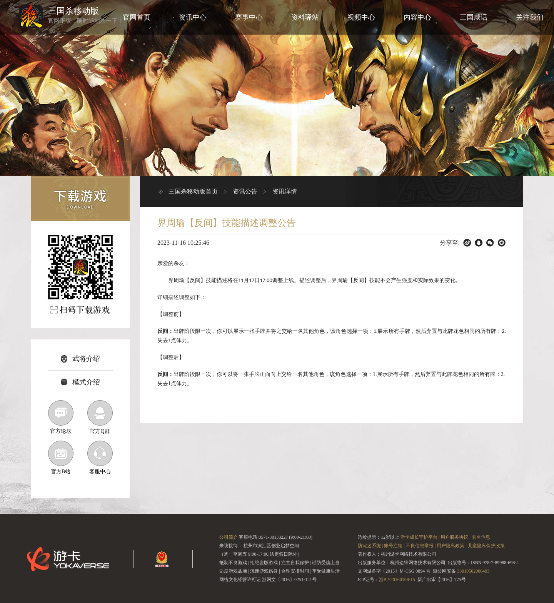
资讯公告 (245, 191)
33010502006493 (473, 571)
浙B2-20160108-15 (397, 579)
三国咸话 (473, 17)
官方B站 (60, 457)
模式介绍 (80, 382)
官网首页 (136, 17)
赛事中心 (249, 17)
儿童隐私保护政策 (486, 545)
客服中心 (100, 457)
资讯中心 (193, 17)
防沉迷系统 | (370, 545)
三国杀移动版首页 (193, 191)
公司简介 (228, 537)
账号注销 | (394, 545)
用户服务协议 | (455, 537)
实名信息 (481, 537)
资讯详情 (284, 191)
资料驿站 (305, 17)
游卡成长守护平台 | (419, 537)
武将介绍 (80, 358)
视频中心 (361, 17)
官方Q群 (100, 417)
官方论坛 (60, 417)
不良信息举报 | (421, 545)
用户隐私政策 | (451, 545)
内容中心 (417, 17)
